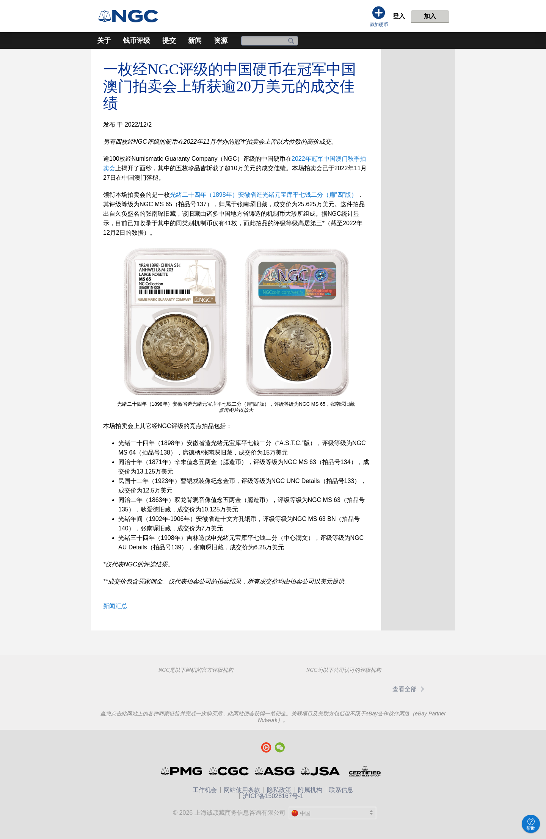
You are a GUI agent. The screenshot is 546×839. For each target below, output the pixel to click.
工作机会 (205, 790)
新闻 (195, 40)
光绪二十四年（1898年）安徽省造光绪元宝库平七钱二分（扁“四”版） (263, 194)
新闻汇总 (115, 606)
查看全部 (409, 689)
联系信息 (341, 790)
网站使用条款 (242, 790)
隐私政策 (279, 790)
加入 (430, 16)
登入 (399, 16)
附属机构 (310, 790)
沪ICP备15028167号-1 (273, 796)
